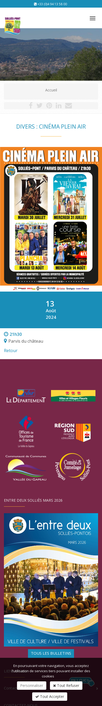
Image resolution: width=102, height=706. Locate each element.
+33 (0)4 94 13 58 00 (52, 4)
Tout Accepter (49, 696)
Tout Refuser (66, 685)
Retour (11, 350)
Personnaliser (31, 685)
